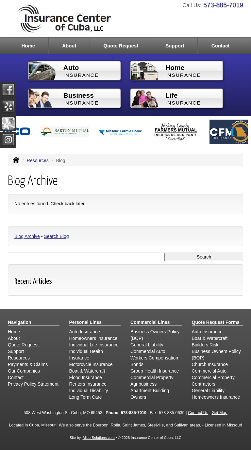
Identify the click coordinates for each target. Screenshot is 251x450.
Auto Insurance (84, 331)
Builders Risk (205, 344)
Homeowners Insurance (93, 338)
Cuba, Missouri (43, 425)
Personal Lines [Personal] (85, 322)
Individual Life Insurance (94, 344)
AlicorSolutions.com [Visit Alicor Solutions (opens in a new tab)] (99, 438)
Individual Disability (88, 390)
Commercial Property (151, 377)
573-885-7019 (223, 4)
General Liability (146, 344)
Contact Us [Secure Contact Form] (198, 412)
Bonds (136, 364)
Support (16, 351)
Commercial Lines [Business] (150, 322)
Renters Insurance (88, 384)
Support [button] (174, 45)
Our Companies (24, 371)
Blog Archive (27, 236)
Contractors (203, 384)
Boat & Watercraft (87, 371)
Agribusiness (143, 384)
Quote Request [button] (120, 45)
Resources (38, 160)
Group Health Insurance (154, 371)
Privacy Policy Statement (33, 384)
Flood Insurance (85, 377)
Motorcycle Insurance (91, 364)
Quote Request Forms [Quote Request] (216, 322)
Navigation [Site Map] (19, 322)
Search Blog (56, 236)
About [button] (69, 45)
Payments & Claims (28, 364)
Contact (220, 45)
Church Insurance (210, 364)
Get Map (219, 412)
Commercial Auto (147, 351)
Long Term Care (85, 397)
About (14, 338)
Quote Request (23, 344)
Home (28, 45)
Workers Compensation (154, 357)
